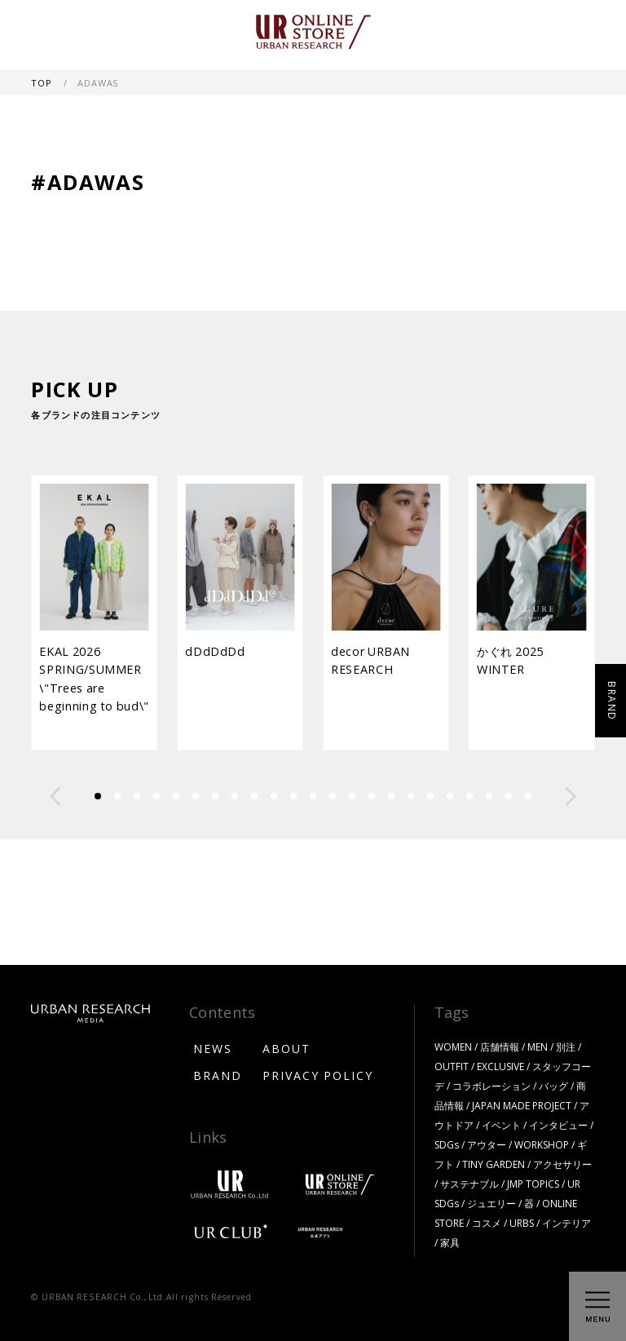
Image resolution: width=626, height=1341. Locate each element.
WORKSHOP (541, 1144)
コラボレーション (491, 1085)
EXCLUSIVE (500, 1066)
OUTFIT (451, 1066)
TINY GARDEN (493, 1164)
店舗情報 (499, 1046)
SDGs (446, 1144)
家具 (450, 1242)
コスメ (486, 1222)
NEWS (212, 1048)
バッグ (553, 1085)
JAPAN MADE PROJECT (521, 1105)
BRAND (217, 1075)
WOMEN (453, 1046)
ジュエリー (491, 1203)
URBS (521, 1222)
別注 (565, 1046)
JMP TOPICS (533, 1183)
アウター (486, 1144)
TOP (42, 83)
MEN (537, 1046)
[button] (55, 796)
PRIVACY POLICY (317, 1075)
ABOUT (286, 1048)
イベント (501, 1125)
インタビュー (558, 1125)
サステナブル (469, 1183)
